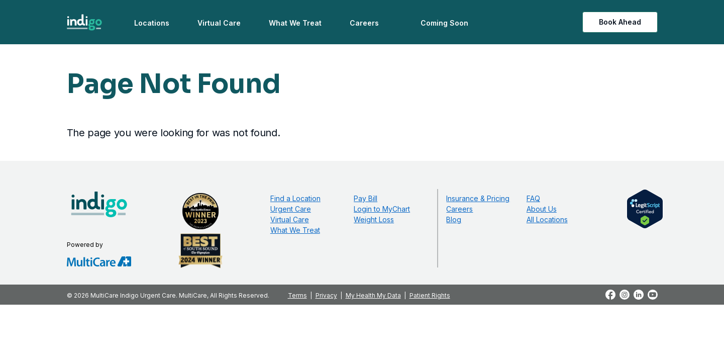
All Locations (547, 219)
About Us (542, 209)
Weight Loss (374, 219)
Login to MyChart (382, 209)
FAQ (533, 198)
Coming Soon (444, 23)
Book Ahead (620, 22)
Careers (364, 23)
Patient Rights (429, 295)
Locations (151, 23)
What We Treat (295, 23)
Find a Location (295, 198)
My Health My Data (373, 295)
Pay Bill (365, 198)
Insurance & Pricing (477, 198)
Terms (297, 295)
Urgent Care (290, 209)
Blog (453, 219)
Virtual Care (219, 23)
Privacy (326, 295)
